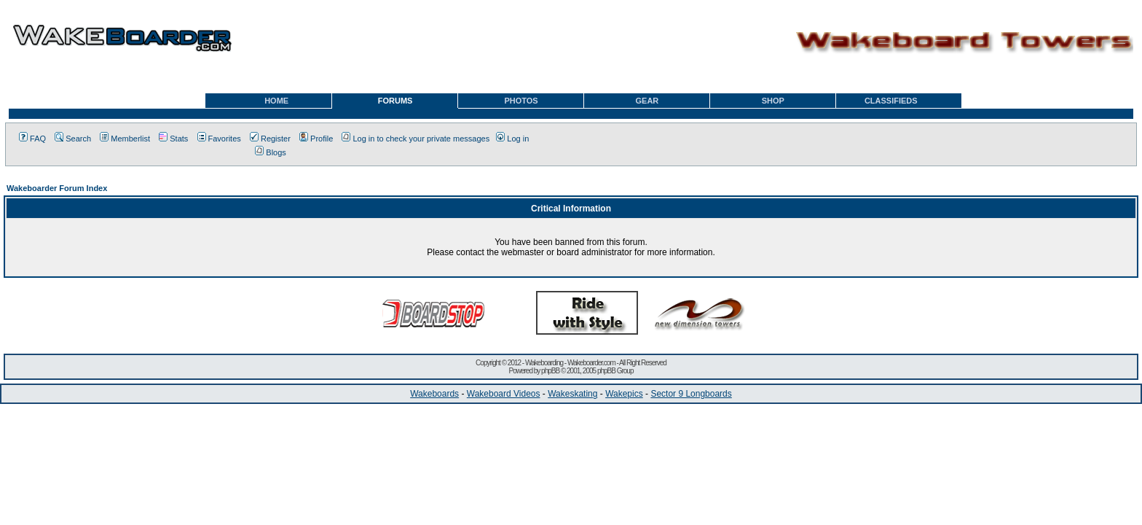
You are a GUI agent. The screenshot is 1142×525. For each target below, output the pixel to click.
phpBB (550, 371)
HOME (276, 100)
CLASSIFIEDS (891, 100)
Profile (316, 138)
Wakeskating (572, 394)
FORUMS (395, 100)
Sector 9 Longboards (690, 394)
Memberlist (125, 138)
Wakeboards (434, 394)
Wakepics (624, 394)
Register (270, 138)
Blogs (270, 152)
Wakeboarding (544, 363)
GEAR (647, 100)
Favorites (219, 138)
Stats (173, 138)
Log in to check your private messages (415, 138)
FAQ (32, 138)
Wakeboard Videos (503, 394)
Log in (512, 138)
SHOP (773, 100)
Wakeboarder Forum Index (57, 188)
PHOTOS (520, 100)
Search (73, 138)
